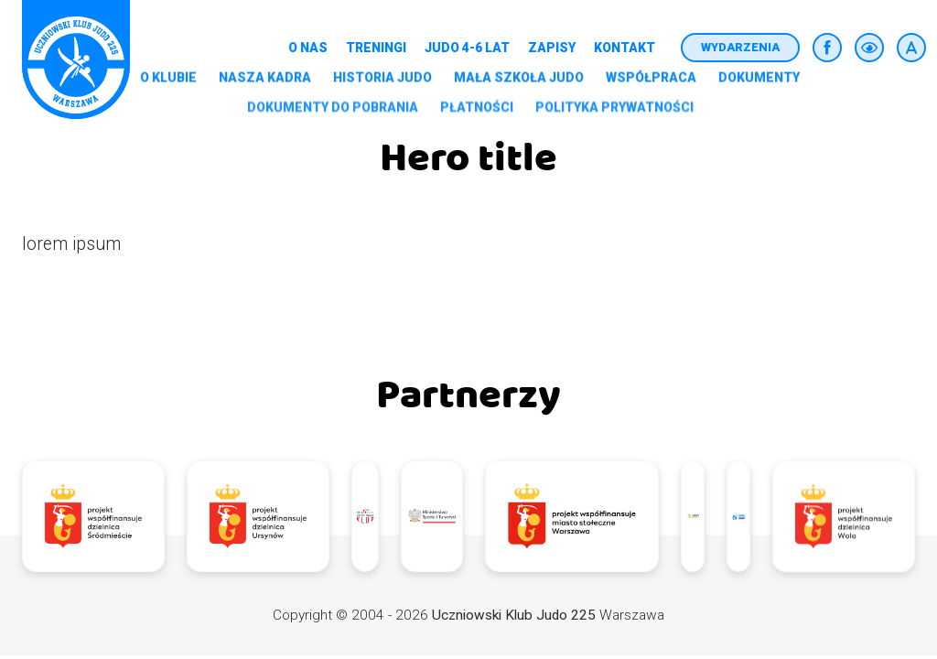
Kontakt (624, 47)
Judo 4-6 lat (467, 47)
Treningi (376, 47)
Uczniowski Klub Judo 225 (514, 615)
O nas (308, 47)
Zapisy (552, 47)
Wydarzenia (740, 47)
